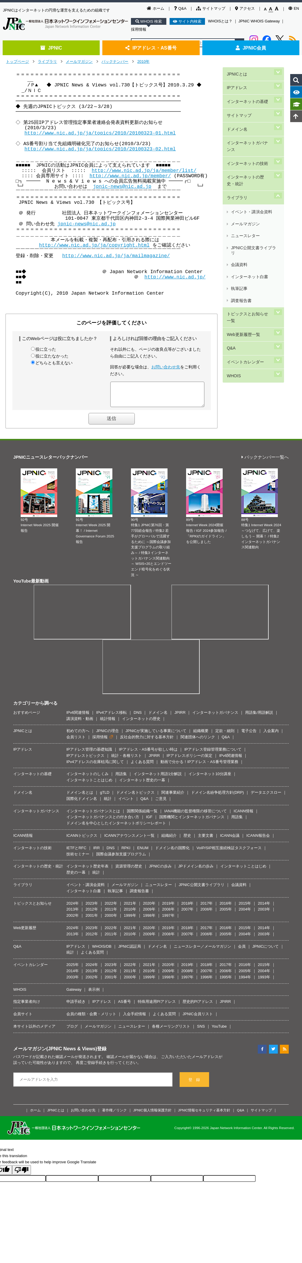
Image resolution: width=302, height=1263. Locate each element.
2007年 (187, 913)
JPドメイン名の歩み (196, 870)
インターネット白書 (249, 208)
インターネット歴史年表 (87, 870)
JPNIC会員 (251, 47)
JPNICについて (265, 951)
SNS (201, 1031)
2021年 (130, 908)
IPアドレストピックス (85, 760)
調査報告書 (241, 223)
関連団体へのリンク (197, 741)
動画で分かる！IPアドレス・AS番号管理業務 (199, 766)
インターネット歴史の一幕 (142, 784)
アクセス (245, 8)
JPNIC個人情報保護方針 (152, 1114)
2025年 (72, 969)
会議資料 (239, 202)
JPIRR (180, 717)
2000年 (111, 920)
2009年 (149, 913)
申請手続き (76, 1006)
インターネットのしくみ (87, 778)
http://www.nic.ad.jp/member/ (130, 176)
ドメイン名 (236, 111)
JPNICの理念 (107, 735)
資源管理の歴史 (128, 870)
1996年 (206, 981)
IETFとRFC (76, 852)
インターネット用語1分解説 (158, 778)
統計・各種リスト (126, 760)
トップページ (17, 61)
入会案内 (271, 735)
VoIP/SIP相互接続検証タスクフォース (229, 852)
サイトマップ (210, 8)
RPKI (126, 852)
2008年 (168, 913)
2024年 (72, 908)
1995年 (225, 981)
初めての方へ (77, 735)
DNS (138, 717)
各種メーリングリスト (171, 1031)
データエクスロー (266, 797)
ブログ (72, 1031)
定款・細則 (224, 735)
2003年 (264, 913)
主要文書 (205, 840)
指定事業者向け (26, 1006)
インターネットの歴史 (141, 723)
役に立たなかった (51, 356)
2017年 (206, 908)
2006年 (206, 913)
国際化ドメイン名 (81, 803)
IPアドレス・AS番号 (151, 47)
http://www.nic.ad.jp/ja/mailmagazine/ (116, 255)
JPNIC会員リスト (198, 1018)
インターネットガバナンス (249, 124)
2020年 (149, 908)
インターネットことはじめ (89, 784)
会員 (242, 951)
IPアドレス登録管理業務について (213, 754)
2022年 (111, 908)
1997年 (168, 920)
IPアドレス (236, 82)
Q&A (180, 8)
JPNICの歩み (160, 870)
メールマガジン (79, 61)
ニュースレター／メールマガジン (202, 951)
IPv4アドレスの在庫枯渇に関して (95, 766)
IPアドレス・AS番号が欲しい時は (148, 754)
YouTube (219, 1031)
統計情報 (107, 723)
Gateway (73, 994)
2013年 (72, 913)
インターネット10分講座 (209, 778)
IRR (96, 852)
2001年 (92, 920)
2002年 (72, 920)
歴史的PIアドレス (198, 1006)
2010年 (143, 61)
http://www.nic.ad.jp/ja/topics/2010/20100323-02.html (100, 149)
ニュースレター (245, 188)
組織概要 (201, 735)
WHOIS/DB (101, 951)
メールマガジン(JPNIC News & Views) (55, 1053)
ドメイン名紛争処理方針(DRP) (217, 797)
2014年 (264, 908)
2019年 (168, 908)
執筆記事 (239, 216)
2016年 (225, 908)
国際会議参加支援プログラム (121, 858)
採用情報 (138, 29)
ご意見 (161, 803)
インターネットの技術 (246, 137)
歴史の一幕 (76, 877)
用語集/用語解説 (259, 717)
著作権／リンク (114, 1114)
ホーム (155, 8)
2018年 (187, 908)
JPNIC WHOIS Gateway (259, 21)
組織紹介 (169, 840)
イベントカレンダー (244, 268)
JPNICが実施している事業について (156, 735)
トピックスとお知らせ (32, 908)
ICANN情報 (243, 815)
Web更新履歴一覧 (242, 248)
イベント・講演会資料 (251, 174)
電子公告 (249, 735)
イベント (126, 803)
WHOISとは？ (220, 21)
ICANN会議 (229, 840)
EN (293, 8)
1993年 (264, 981)
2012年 (92, 913)
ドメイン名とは (79, 797)
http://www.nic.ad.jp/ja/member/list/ (144, 170)
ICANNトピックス (81, 840)
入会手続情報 (134, 1018)
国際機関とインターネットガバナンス (191, 821)
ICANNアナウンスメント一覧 (129, 840)
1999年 (130, 920)
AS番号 (124, 1006)
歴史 (187, 840)
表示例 (94, 994)
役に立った (45, 349)
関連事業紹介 (172, 797)
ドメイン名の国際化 (172, 852)
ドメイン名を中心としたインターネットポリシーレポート (116, 827)
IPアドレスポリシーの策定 (189, 760)
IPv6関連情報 (77, 717)
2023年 (92, 908)
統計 (107, 803)
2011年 (111, 913)
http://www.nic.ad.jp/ (175, 277)
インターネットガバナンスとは (93, 815)
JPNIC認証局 (129, 951)
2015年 (245, 908)
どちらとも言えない (54, 362)
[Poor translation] (21, 1174)
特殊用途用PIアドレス (157, 1006)
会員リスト (76, 741)
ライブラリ (47, 61)
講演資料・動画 (79, 723)
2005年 (225, 913)
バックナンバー (114, 61)
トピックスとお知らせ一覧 (249, 234)
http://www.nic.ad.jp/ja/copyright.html (94, 245)
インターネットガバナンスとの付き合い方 (102, 821)
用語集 (121, 778)
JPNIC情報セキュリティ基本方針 (204, 1114)
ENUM (142, 852)
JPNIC (51, 47)
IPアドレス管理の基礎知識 (89, 754)
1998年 (149, 920)
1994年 (245, 981)
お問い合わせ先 (165, 367)
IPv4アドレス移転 (111, 717)
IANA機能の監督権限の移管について (195, 815)
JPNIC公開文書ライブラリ (255, 195)
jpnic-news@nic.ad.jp (118, 186)
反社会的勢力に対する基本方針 (147, 741)
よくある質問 (142, 766)
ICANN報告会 (258, 840)
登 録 (194, 1084)
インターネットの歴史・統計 (249, 150)
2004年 (245, 913)
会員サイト (22, 1018)
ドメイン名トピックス (135, 797)
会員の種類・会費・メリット (91, 1018)
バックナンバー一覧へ (265, 462)
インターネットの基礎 (246, 91)
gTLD (104, 797)
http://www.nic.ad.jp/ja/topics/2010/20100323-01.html (100, 133)
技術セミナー (77, 858)
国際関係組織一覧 (142, 815)
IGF (149, 821)
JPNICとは (236, 72)
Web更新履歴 (25, 932)
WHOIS (233, 277)
